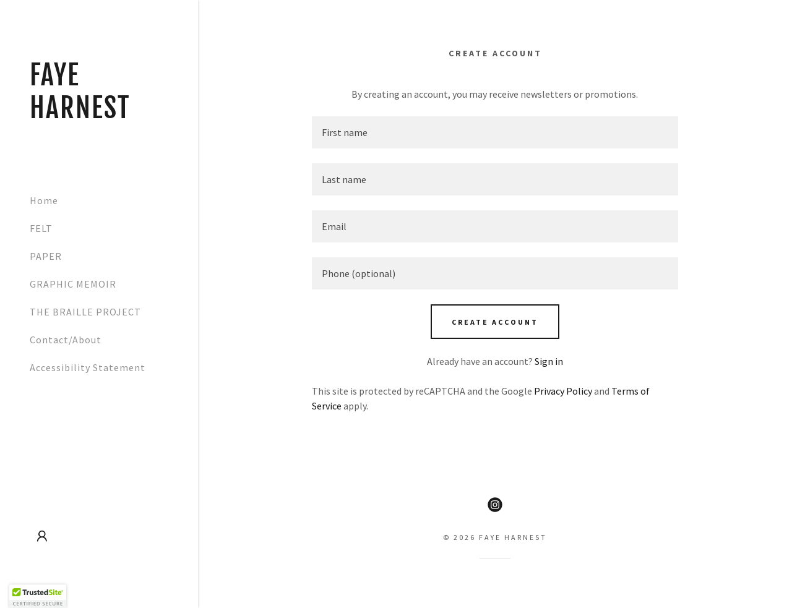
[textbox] (495, 132)
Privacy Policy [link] (563, 391)
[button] (42, 536)
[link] (99, 114)
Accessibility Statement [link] (87, 367)
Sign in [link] (549, 361)
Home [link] (44, 200)
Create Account (495, 322)
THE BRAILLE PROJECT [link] (85, 312)
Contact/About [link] (65, 339)
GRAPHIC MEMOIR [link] (73, 284)
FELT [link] (41, 228)
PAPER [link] (46, 256)
